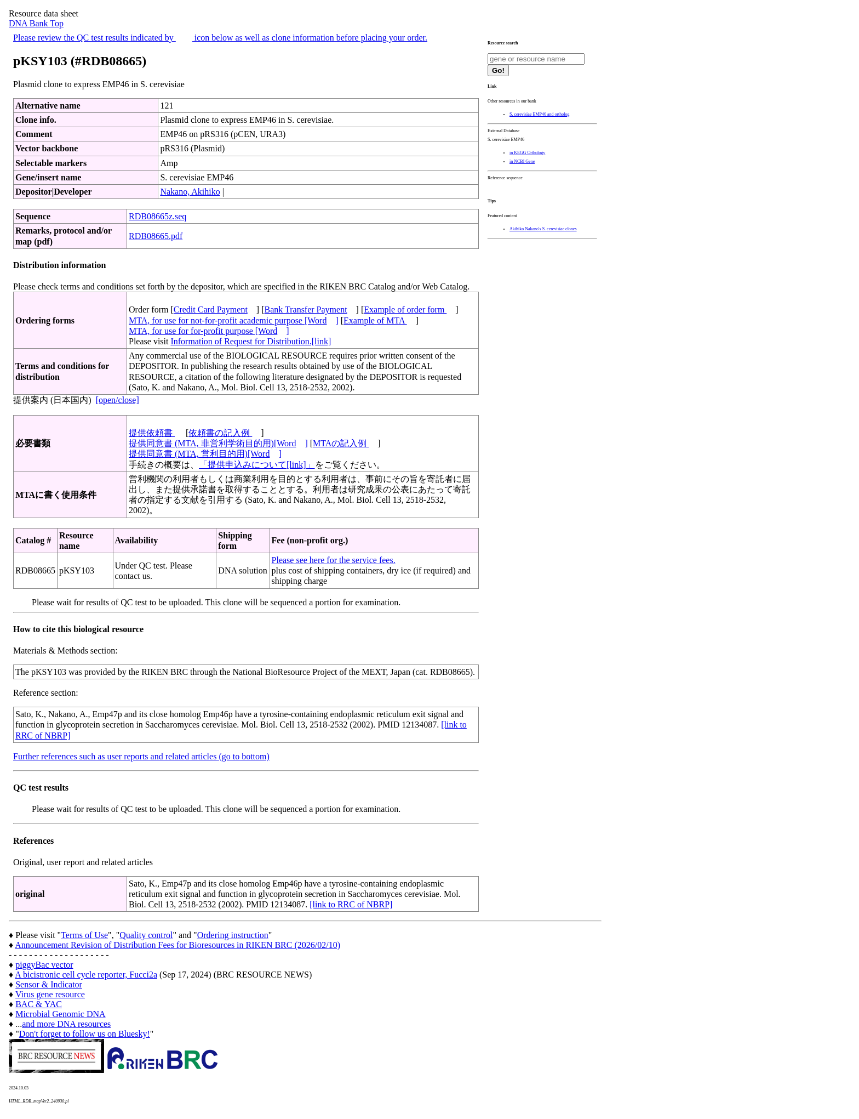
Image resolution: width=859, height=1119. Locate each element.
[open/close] (117, 400)
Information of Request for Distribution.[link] (250, 341)
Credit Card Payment (211, 309)
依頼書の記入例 (220, 433)
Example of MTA (375, 320)
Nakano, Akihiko (190, 191)
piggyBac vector (44, 964)
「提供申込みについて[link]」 (257, 464)
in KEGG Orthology (527, 152)
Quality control (146, 935)
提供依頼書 (152, 433)
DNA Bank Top (36, 23)
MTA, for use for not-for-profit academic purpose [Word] (234, 320)
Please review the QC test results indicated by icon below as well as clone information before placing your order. (220, 37)
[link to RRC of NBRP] (351, 904)
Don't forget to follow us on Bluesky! (84, 1033)
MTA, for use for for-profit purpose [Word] (209, 331)
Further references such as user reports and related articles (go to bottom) (141, 756)
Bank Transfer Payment (306, 309)
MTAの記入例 (341, 443)
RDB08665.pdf (155, 236)
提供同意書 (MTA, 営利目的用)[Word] (205, 453)
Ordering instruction (232, 935)
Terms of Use (84, 935)
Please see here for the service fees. (334, 560)
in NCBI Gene (522, 161)
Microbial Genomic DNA (60, 1014)
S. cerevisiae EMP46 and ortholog (539, 114)
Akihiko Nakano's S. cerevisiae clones (543, 228)
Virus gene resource (50, 994)
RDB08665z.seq (157, 216)
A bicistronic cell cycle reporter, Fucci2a (86, 974)
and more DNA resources (66, 1024)
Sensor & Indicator (48, 984)
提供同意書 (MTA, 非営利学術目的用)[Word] (218, 443)
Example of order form (405, 309)
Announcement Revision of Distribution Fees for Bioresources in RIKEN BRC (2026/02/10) (177, 945)
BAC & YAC (38, 1004)
